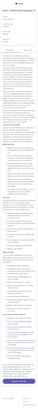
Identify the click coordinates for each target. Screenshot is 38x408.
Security (25, 401)
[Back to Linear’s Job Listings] (3, 3)
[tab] (10, 50)
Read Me (10, 318)
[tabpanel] (19, 219)
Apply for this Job (19, 381)
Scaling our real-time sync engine (19, 348)
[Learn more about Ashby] (7, 398)
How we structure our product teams (21, 340)
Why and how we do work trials (19, 327)
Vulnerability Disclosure (29, 405)
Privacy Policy (26, 398)
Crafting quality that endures (18, 332)
